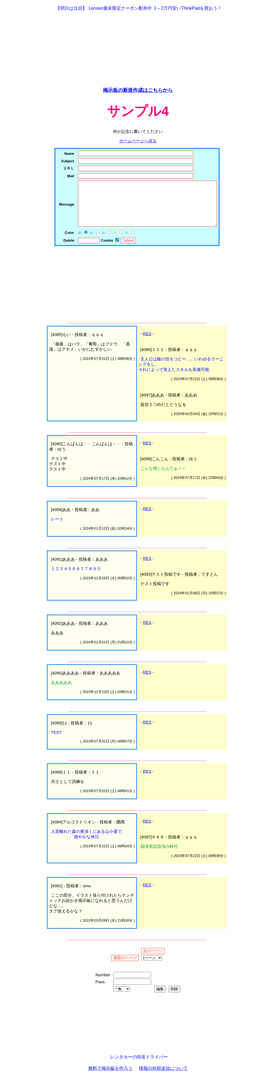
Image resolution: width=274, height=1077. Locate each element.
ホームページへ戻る (138, 140)
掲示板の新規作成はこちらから (138, 90)
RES (147, 333)
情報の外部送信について (163, 1068)
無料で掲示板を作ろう (110, 1068)
